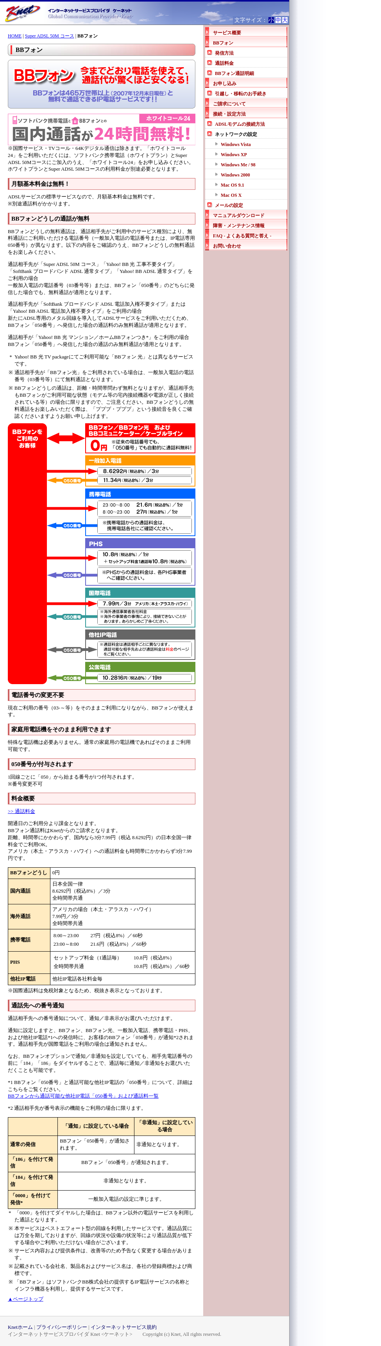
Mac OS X (231, 195)
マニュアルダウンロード (239, 215)
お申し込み (224, 83)
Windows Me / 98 (238, 165)
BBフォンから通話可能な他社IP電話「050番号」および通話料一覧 (83, 1096)
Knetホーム (20, 1327)
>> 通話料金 (21, 811)
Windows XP (234, 154)
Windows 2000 (235, 175)
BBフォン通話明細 (234, 73)
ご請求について (229, 104)
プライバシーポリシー (61, 1327)
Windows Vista (236, 144)
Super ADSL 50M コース (49, 36)
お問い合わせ (227, 246)
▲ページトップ (25, 1299)
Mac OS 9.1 (232, 185)
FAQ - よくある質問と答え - (242, 236)
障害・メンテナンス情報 (239, 225)
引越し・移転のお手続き (241, 93)
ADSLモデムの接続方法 (240, 124)
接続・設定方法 (229, 114)
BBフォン (223, 43)
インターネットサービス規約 (124, 1327)
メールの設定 (229, 205)
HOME (14, 36)
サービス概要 (227, 33)
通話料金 (224, 63)
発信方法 (224, 53)
